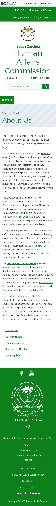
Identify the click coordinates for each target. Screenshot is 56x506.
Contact (28, 445)
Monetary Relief (13, 355)
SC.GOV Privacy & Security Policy (28, 474)
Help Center (28, 481)
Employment (13, 198)
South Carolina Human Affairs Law (23, 217)
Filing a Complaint (43, 17)
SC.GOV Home (28, 468)
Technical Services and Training (22, 264)
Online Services (29, 3)
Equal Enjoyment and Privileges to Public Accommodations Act (27, 288)
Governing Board (13, 337)
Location (28, 460)
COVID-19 (20, 10)
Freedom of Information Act (28, 455)
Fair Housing (13, 231)
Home (5, 113)
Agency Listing (47, 3)
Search (46, 86)
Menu (7, 100)
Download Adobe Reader (28, 493)
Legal (9, 296)
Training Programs (20, 17)
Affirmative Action (14, 343)
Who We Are (11, 331)
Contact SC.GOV (28, 487)
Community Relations (42, 275)
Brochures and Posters (40, 10)
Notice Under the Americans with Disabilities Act (28, 438)
